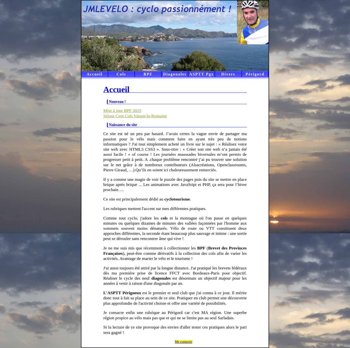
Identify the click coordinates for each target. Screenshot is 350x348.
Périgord (254, 74)
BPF (148, 74)
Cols (121, 74)
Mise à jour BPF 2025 (122, 110)
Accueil (95, 74)
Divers (228, 74)
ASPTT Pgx (201, 74)
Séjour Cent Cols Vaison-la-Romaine (135, 115)
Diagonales (174, 74)
